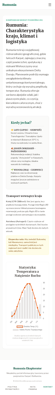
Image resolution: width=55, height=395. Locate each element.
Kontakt (48, 387)
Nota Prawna (33, 388)
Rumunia (9, 5)
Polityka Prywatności (12, 388)
